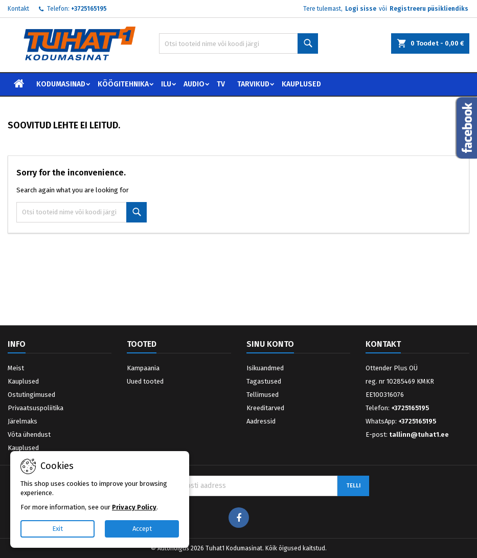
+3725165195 (89, 8)
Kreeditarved (265, 408)
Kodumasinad (60, 84)
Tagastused (263, 381)
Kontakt (18, 8)
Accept (142, 528)
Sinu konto (270, 344)
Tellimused (262, 394)
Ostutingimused (31, 394)
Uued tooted (145, 381)
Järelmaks (22, 421)
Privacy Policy (134, 507)
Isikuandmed (265, 368)
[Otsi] (238, 43)
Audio (194, 84)
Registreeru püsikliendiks (429, 8)
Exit (57, 528)
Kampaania (143, 368)
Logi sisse (360, 8)
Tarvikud (253, 84)
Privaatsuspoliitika (35, 408)
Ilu (166, 84)
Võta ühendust (29, 434)
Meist (16, 368)
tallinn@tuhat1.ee (419, 434)
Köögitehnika (123, 84)
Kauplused (301, 84)
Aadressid (261, 421)
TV (221, 84)
